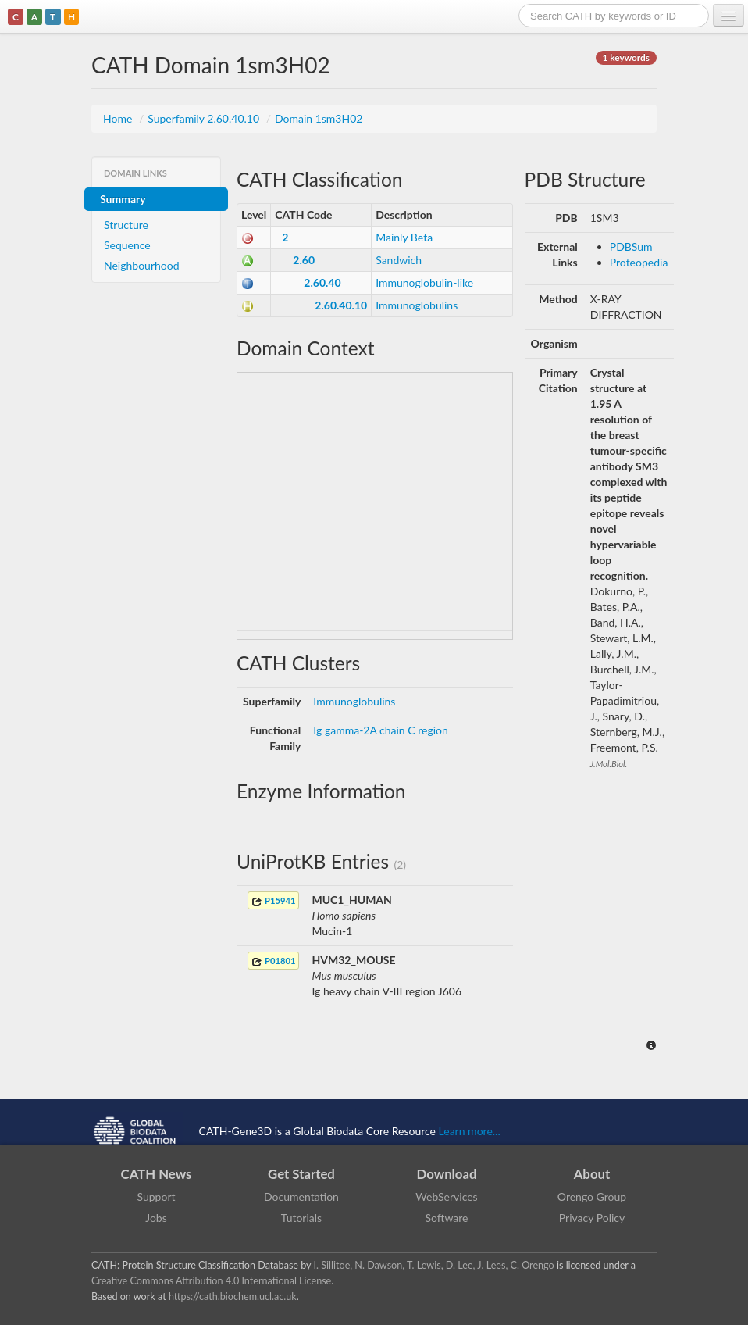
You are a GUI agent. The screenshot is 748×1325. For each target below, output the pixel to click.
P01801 (273, 961)
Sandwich (399, 259)
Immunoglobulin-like (424, 282)
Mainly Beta (404, 237)
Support (156, 1196)
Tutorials (301, 1217)
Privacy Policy (592, 1217)
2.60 (304, 259)
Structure (126, 224)
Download (447, 1174)
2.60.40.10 (341, 305)
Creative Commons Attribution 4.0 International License (211, 1281)
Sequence (127, 245)
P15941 (273, 901)
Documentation (301, 1196)
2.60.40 (322, 282)
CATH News (156, 1174)
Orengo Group (591, 1196)
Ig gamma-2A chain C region (380, 730)
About (592, 1174)
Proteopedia (639, 262)
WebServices (446, 1196)
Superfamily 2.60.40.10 (205, 118)
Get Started (301, 1174)
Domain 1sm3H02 (318, 118)
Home (119, 118)
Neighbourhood (142, 265)
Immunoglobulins (417, 305)
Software (447, 1217)
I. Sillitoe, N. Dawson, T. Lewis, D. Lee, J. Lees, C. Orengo (434, 1265)
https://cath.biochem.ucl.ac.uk (233, 1296)
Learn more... (469, 1130)
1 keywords (626, 57)
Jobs (156, 1217)
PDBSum (631, 246)
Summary (123, 198)
